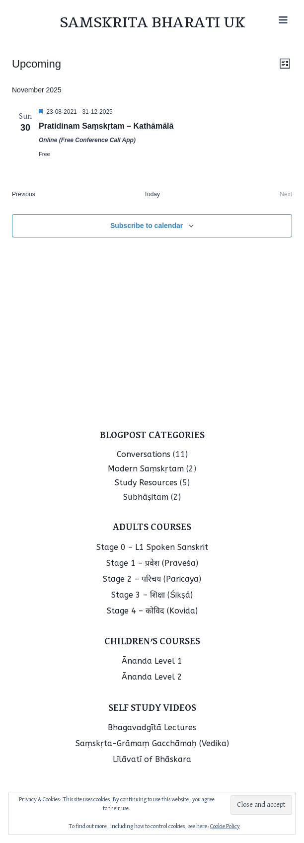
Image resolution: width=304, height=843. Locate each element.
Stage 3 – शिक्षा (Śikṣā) (152, 595)
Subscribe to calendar (146, 226)
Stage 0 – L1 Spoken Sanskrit (152, 547)
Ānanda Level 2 (152, 677)
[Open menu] (283, 19)
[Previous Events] (23, 194)
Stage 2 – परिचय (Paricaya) (152, 579)
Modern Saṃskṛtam (146, 468)
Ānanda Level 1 (152, 661)
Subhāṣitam (145, 497)
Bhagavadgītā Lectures (152, 727)
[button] (261, 805)
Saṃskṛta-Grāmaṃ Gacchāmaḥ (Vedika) (152, 743)
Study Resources (146, 482)
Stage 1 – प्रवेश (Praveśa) (152, 563)
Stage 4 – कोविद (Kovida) (152, 610)
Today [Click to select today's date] (152, 194)
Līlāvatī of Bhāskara (152, 759)
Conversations (143, 454)
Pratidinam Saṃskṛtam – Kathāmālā (106, 126)
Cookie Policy (225, 827)
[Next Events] (286, 194)
